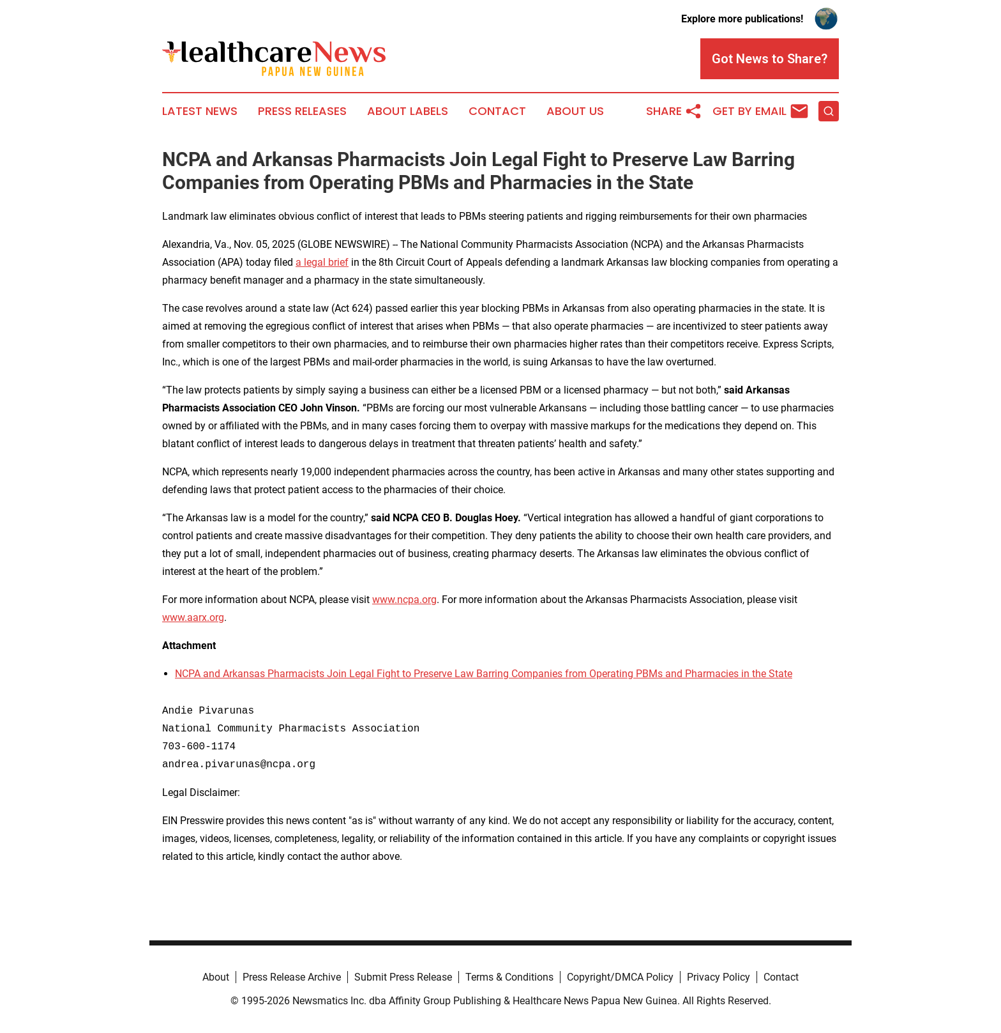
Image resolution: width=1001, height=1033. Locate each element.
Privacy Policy (718, 977)
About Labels (407, 111)
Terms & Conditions (509, 977)
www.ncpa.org (404, 599)
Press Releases (302, 111)
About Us (575, 111)
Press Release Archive (292, 977)
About (215, 977)
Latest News (199, 111)
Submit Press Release (403, 977)
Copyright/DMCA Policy (620, 977)
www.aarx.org (193, 617)
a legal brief (322, 262)
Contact (497, 111)
